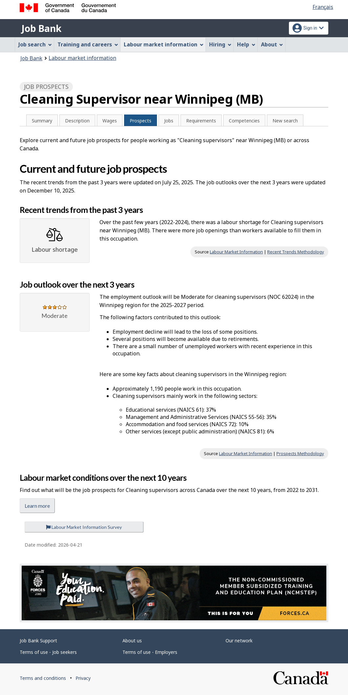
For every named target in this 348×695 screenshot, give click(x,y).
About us (132, 640)
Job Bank (41, 28)
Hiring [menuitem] (220, 44)
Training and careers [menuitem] (87, 44)
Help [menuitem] (246, 44)
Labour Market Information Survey (84, 527)
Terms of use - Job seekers (48, 652)
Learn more (37, 505)
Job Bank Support (38, 640)
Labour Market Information (236, 252)
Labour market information (82, 58)
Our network (239, 640)
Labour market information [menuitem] (164, 44)
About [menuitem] (272, 44)
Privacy (83, 678)
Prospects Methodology (300, 453)
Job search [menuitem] (35, 44)
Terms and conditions (43, 678)
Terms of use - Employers (149, 652)
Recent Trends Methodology (295, 252)
